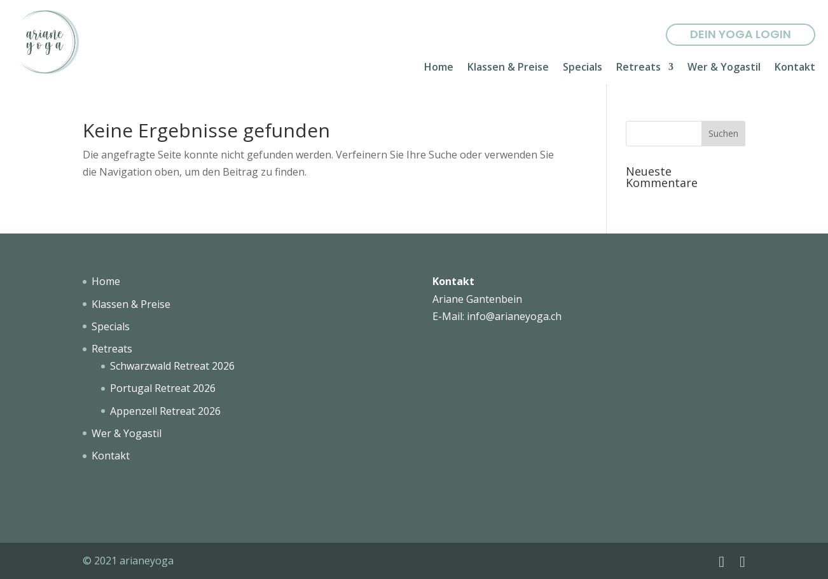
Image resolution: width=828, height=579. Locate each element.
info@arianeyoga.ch (514, 316)
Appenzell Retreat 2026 (165, 411)
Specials (582, 68)
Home (438, 68)
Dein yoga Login (740, 34)
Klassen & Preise (508, 68)
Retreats (638, 68)
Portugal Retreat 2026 (163, 388)
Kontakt (795, 68)
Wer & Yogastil (724, 68)
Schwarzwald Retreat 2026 (172, 366)
